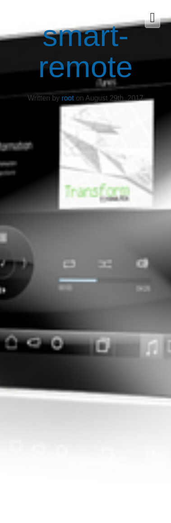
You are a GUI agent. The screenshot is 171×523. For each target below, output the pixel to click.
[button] (150, 18)
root (68, 98)
